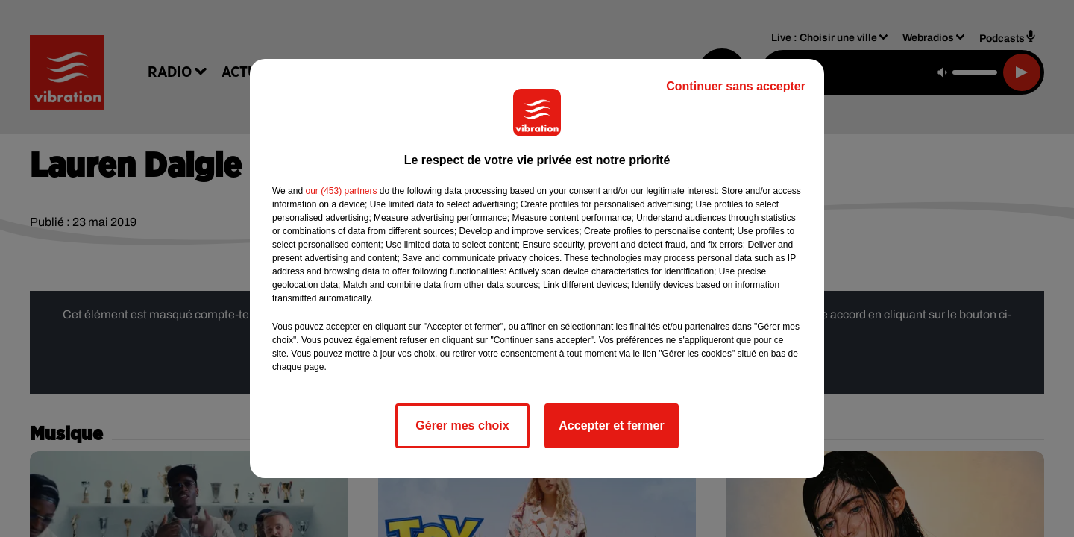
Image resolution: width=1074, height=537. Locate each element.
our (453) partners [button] (341, 191)
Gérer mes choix (462, 425)
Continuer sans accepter (736, 86)
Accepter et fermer (611, 425)
